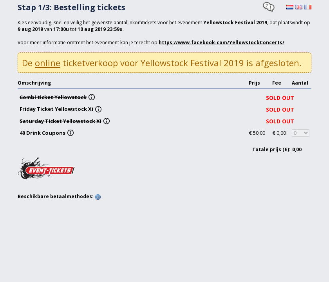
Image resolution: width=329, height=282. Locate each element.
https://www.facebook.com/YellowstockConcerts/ (221, 42)
